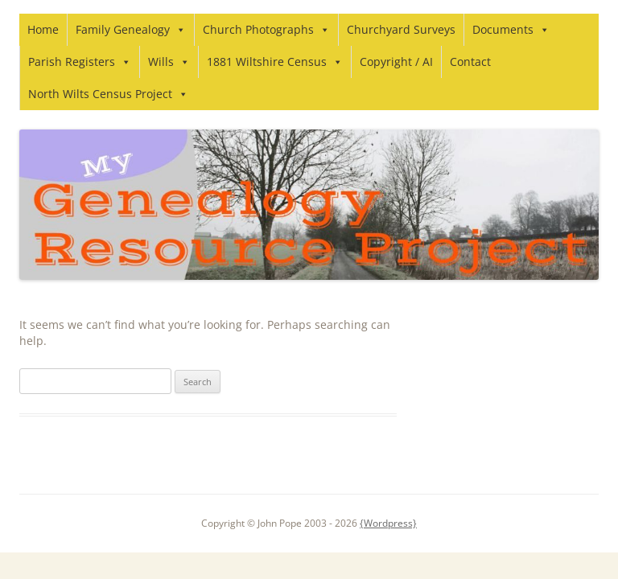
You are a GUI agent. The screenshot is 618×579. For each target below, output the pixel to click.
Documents (511, 29)
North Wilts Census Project (108, 93)
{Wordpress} (388, 523)
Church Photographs (266, 29)
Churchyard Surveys (401, 29)
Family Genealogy (131, 29)
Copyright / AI (396, 61)
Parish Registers (79, 61)
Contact (470, 61)
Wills (169, 61)
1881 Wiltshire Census (275, 61)
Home (43, 29)
